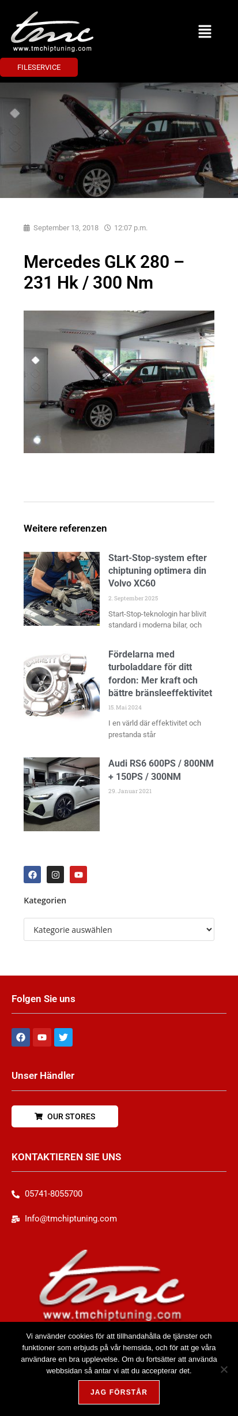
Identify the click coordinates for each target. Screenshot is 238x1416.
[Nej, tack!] (223, 1369)
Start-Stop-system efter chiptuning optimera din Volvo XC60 (157, 570)
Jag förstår (119, 1392)
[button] (204, 32)
